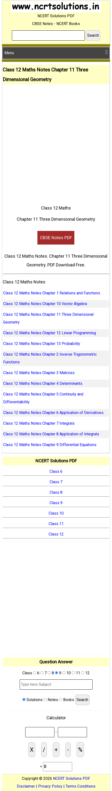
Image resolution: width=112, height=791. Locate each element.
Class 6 (56, 471)
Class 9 (56, 503)
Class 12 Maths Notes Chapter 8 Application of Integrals (51, 434)
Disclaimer (26, 786)
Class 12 (56, 534)
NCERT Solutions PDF (71, 778)
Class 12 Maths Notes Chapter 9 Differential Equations (49, 444)
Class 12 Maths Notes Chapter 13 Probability (41, 343)
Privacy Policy (50, 786)
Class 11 (56, 523)
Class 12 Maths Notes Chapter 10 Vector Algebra (45, 303)
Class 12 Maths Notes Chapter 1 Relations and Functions (51, 293)
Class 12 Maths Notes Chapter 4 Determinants (42, 383)
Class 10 (56, 513)
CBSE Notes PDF (56, 237)
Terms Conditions (80, 786)
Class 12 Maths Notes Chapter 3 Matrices (39, 372)
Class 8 (56, 492)
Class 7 (56, 482)
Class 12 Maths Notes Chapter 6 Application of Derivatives (53, 412)
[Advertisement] (56, 143)
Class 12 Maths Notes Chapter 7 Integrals (39, 423)
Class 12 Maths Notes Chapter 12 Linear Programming (49, 333)
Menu (56, 52)
